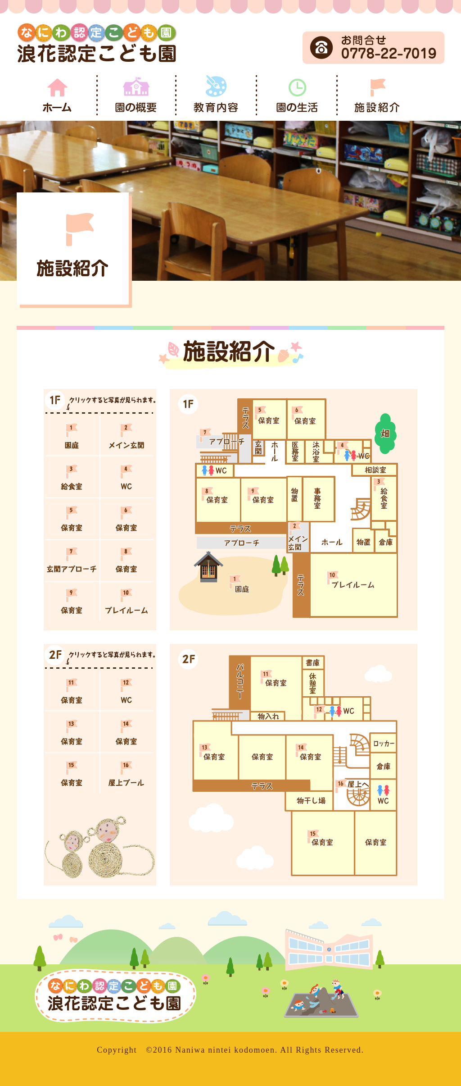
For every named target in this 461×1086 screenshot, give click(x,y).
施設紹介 (378, 95)
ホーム (58, 95)
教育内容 (218, 95)
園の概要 (137, 95)
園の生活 (298, 95)
